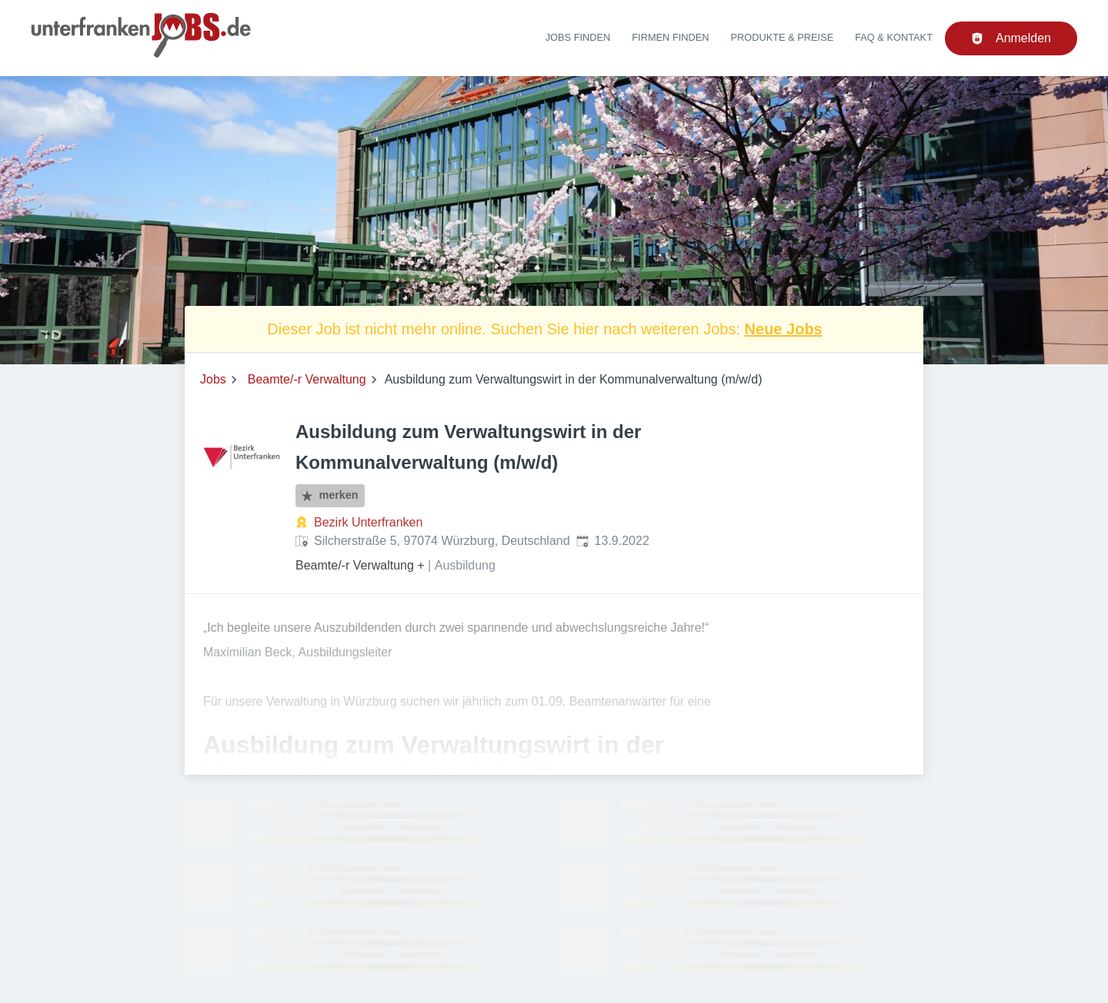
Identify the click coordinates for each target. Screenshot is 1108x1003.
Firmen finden (670, 37)
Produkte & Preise (782, 37)
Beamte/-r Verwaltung (307, 379)
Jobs (213, 379)
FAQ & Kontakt (894, 37)
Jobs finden (578, 37)
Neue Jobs (784, 328)
